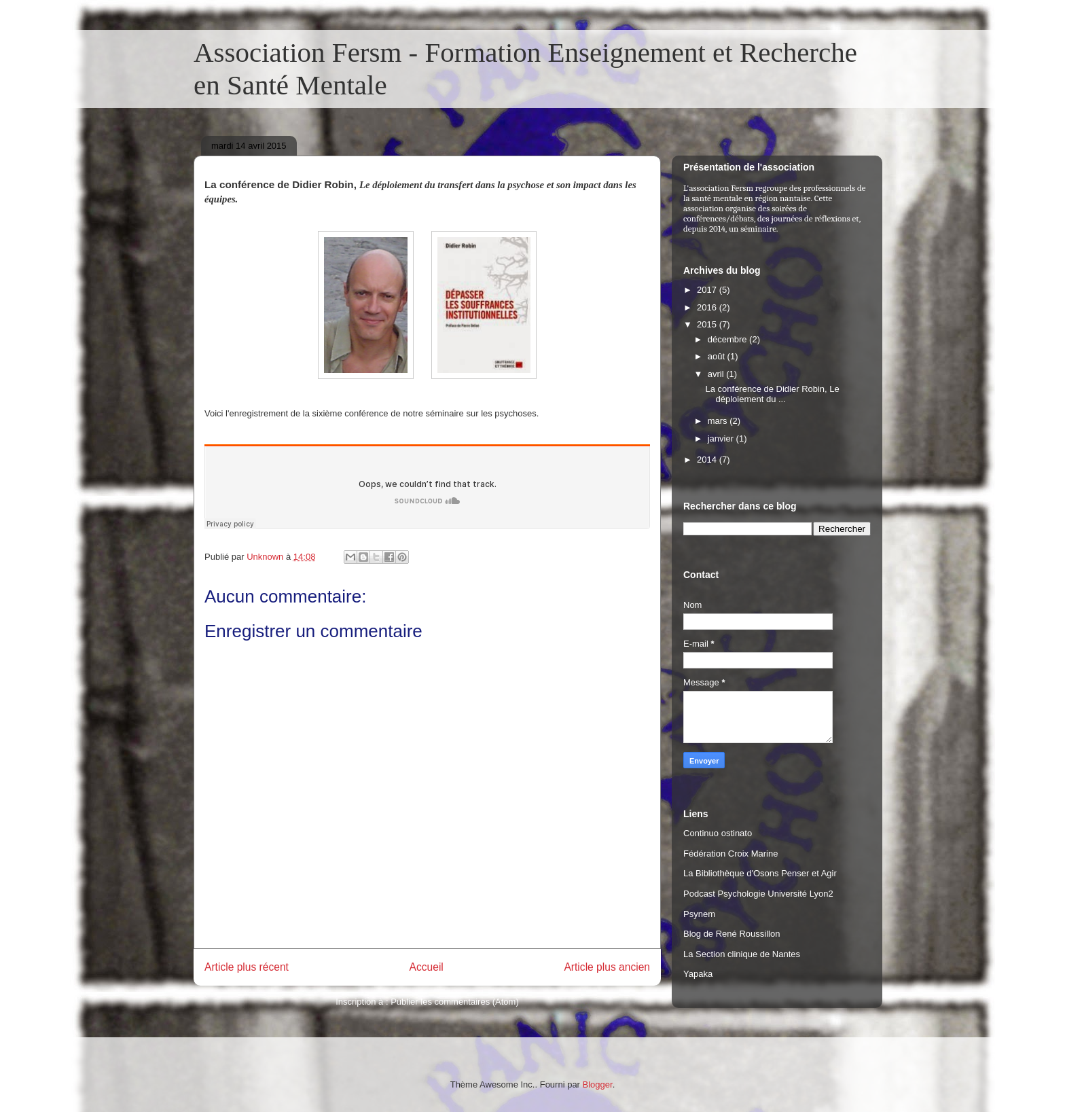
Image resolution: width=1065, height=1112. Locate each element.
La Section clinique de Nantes (741, 954)
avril (717, 374)
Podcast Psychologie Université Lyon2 (758, 894)
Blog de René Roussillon (731, 934)
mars (719, 421)
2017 (708, 290)
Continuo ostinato (717, 833)
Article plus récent (246, 967)
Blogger (598, 1084)
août (717, 356)
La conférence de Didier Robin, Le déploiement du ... (772, 394)
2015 (708, 324)
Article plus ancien (607, 967)
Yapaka (697, 974)
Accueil (427, 967)
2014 (708, 459)
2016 (708, 307)
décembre (728, 339)
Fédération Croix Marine (730, 853)
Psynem (699, 914)
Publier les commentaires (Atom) (455, 1002)
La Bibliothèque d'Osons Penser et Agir (760, 873)
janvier (722, 438)
